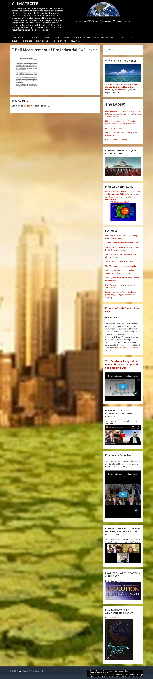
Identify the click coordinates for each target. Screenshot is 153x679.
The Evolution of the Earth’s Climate (120, 261)
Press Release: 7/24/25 (115, 128)
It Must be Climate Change (116, 140)
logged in (28, 105)
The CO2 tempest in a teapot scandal (120, 266)
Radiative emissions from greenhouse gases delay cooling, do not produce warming (120, 295)
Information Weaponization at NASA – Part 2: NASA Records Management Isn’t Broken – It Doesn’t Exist (123, 114)
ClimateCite (25, 3)
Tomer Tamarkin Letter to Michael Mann (121, 242)
